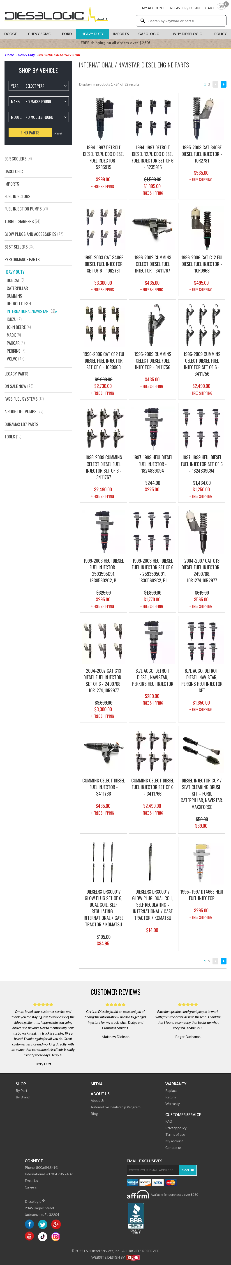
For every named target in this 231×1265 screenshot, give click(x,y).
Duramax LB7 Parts (21, 424)
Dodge (11, 34)
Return (170, 1097)
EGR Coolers (18, 158)
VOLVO (15, 358)
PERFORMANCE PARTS (22, 259)
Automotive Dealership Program (116, 1107)
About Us (100, 1094)
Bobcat (15, 280)
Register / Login (185, 8)
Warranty (175, 1084)
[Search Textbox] (185, 21)
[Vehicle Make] (46, 101)
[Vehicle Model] (46, 117)
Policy (220, 34)
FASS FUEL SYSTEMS (24, 398)
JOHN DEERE (19, 327)
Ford (67, 34)
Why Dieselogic (187, 34)
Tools (13, 436)
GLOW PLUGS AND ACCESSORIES (34, 234)
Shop (21, 1084)
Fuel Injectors (17, 196)
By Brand (23, 1097)
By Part (21, 1090)
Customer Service (183, 1114)
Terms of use (175, 1134)
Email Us (31, 1181)
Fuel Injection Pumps (26, 208)
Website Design (105, 1257)
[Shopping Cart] (215, 7)
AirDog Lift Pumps (24, 411)
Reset (58, 133)
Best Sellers (19, 246)
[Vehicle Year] (46, 86)
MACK (14, 335)
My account (174, 1141)
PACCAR (16, 343)
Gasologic (148, 34)
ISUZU (14, 319)
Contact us (173, 1147)
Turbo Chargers (22, 221)
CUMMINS (14, 295)
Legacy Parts (16, 373)
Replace (171, 1090)
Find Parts (30, 132)
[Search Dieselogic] (143, 21)
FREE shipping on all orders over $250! (115, 43)
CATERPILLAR (17, 288)
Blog (94, 1114)
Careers (31, 1187)
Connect (34, 1161)
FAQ (168, 1121)
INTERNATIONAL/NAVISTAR (32, 311)
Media (97, 1084)
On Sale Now (19, 386)
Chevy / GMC (39, 34)
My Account (153, 8)
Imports (121, 34)
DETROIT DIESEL (19, 303)
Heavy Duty (93, 34)
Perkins (16, 350)
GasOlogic (14, 171)
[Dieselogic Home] (56, 14)
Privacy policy (176, 1128)
